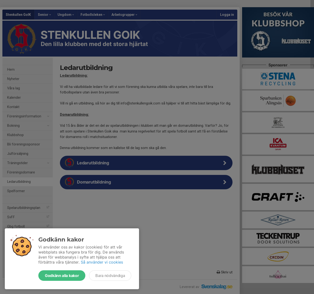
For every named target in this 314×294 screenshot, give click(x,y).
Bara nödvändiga (110, 275)
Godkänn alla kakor (62, 275)
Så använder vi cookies (102, 262)
